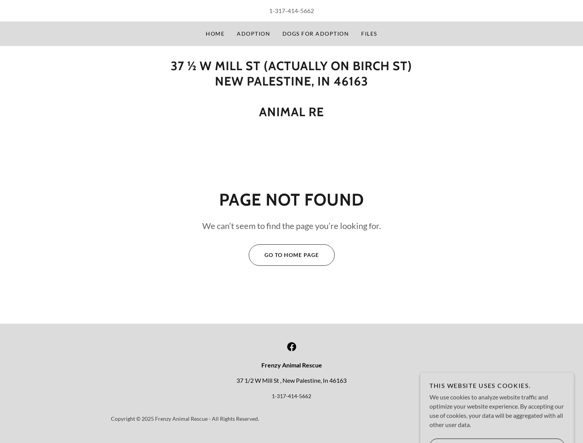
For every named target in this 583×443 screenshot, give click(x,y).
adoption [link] (253, 33)
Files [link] (369, 33)
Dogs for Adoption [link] (315, 33)
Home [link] (215, 33)
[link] (291, 346)
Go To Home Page (284, 255)
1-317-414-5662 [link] (291, 10)
